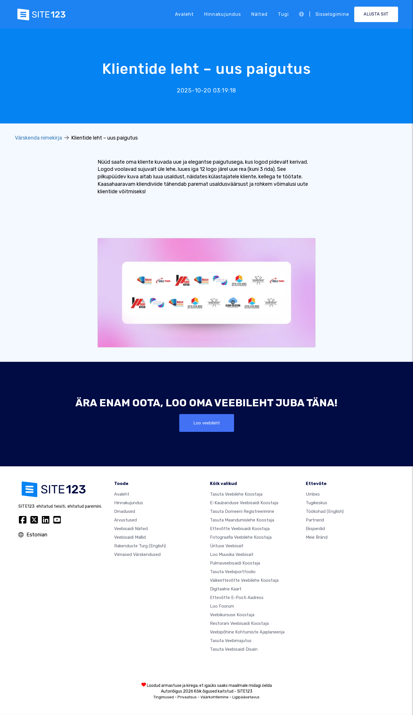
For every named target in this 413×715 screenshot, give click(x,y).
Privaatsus (187, 697)
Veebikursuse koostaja (232, 615)
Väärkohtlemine (214, 697)
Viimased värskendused (137, 555)
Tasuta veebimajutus (231, 641)
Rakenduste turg (140, 546)
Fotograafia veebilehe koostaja (241, 537)
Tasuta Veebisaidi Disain (234, 649)
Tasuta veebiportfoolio (233, 572)
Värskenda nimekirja (38, 138)
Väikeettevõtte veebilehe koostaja (244, 580)
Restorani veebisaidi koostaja (239, 624)
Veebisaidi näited (131, 529)
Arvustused (125, 520)
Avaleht (184, 14)
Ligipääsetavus (246, 697)
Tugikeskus (316, 503)
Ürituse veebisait (226, 546)
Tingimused (163, 697)
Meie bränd (317, 537)
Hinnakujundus (222, 14)
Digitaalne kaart (225, 589)
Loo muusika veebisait (232, 555)
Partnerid (315, 520)
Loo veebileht (206, 423)
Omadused (124, 512)
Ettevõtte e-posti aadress (237, 598)
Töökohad (325, 512)
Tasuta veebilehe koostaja (236, 494)
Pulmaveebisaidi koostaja (235, 563)
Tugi (283, 14)
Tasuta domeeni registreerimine (242, 512)
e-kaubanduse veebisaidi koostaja (244, 503)
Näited (259, 14)
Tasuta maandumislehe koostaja (242, 520)
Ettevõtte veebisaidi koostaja (240, 529)
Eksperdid (315, 529)
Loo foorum (222, 606)
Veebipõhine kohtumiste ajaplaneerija (247, 632)
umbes (313, 494)
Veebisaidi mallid (130, 537)
